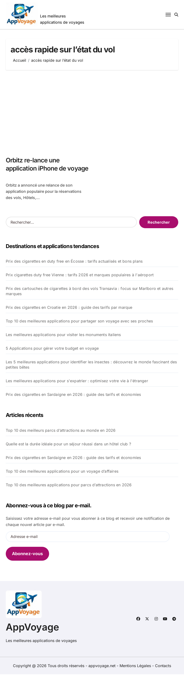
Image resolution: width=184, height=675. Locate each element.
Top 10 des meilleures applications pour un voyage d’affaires (62, 472)
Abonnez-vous (27, 554)
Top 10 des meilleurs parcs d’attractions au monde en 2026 (60, 431)
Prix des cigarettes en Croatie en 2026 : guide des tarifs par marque (69, 308)
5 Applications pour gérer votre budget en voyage (52, 349)
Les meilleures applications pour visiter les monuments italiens (63, 335)
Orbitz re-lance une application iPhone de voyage (37, 168)
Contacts (163, 666)
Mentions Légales (136, 666)
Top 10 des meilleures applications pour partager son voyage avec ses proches (79, 321)
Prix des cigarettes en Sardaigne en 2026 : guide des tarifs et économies (73, 395)
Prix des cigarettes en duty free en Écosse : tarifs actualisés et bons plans (74, 262)
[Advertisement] (92, 113)
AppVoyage (32, 628)
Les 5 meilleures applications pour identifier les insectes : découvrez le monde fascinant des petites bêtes (91, 365)
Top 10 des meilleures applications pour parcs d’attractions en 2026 (69, 485)
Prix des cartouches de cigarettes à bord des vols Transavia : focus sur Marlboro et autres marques (89, 292)
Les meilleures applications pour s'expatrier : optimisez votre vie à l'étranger (77, 381)
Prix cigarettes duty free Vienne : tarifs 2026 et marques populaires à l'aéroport (80, 275)
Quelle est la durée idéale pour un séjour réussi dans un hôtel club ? (68, 444)
